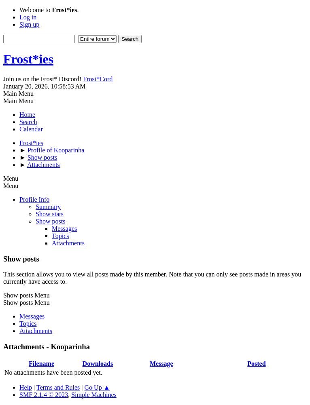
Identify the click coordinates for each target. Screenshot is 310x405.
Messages (64, 228)
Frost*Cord (98, 79)
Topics (60, 235)
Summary (48, 206)
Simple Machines (94, 394)
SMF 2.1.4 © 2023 (43, 394)
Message (161, 363)
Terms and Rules (58, 387)
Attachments (68, 243)
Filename (41, 363)
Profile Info (34, 199)
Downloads (98, 363)
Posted (256, 363)
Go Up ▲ (97, 387)
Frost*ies (28, 59)
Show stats (50, 214)
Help (25, 387)
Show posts (50, 221)
